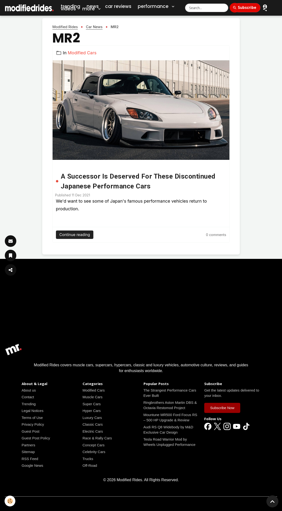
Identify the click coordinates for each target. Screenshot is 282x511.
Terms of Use (32, 418)
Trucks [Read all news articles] (88, 459)
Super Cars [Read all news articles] (92, 404)
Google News (32, 465)
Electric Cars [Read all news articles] (93, 431)
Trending (29, 404)
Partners (28, 445)
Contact (28, 397)
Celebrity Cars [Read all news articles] (94, 452)
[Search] (235, 8)
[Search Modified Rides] (206, 8)
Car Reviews (118, 6)
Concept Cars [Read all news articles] (94, 445)
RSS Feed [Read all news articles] (30, 459)
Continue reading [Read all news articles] (74, 234)
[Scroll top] (272, 501)
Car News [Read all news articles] (94, 27)
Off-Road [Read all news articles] (90, 465)
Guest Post (30, 431)
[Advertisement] (141, 307)
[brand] (29, 8)
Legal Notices (32, 411)
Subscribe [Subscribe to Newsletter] (247, 7)
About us (29, 390)
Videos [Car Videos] (68, 9)
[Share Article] (10, 270)
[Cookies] (10, 501)
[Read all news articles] (141, 110)
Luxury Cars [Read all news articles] (92, 418)
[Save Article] (10, 255)
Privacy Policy (33, 424)
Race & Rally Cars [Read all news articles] (97, 438)
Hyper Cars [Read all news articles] (92, 411)
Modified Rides (65, 27)
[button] (265, 9)
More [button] (92, 9)
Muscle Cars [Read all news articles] (92, 397)
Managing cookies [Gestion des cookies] (141, 503)
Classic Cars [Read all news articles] (93, 424)
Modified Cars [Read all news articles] (82, 52)
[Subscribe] (10, 241)
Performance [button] (156, 6)
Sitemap (28, 452)
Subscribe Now (222, 408)
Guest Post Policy (36, 438)
